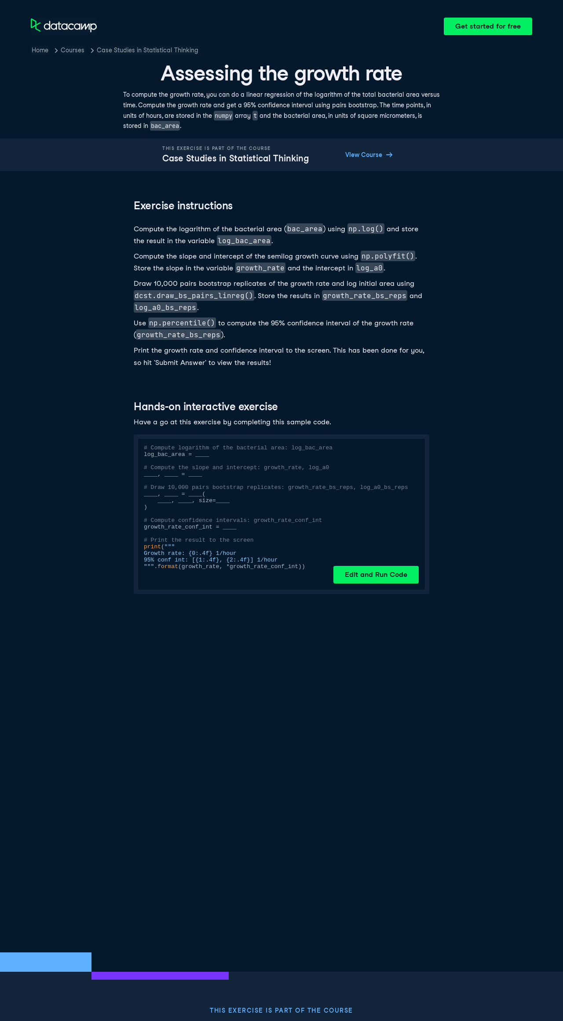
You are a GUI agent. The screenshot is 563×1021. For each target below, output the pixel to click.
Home (40, 50)
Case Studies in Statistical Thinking (147, 50)
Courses (72, 50)
